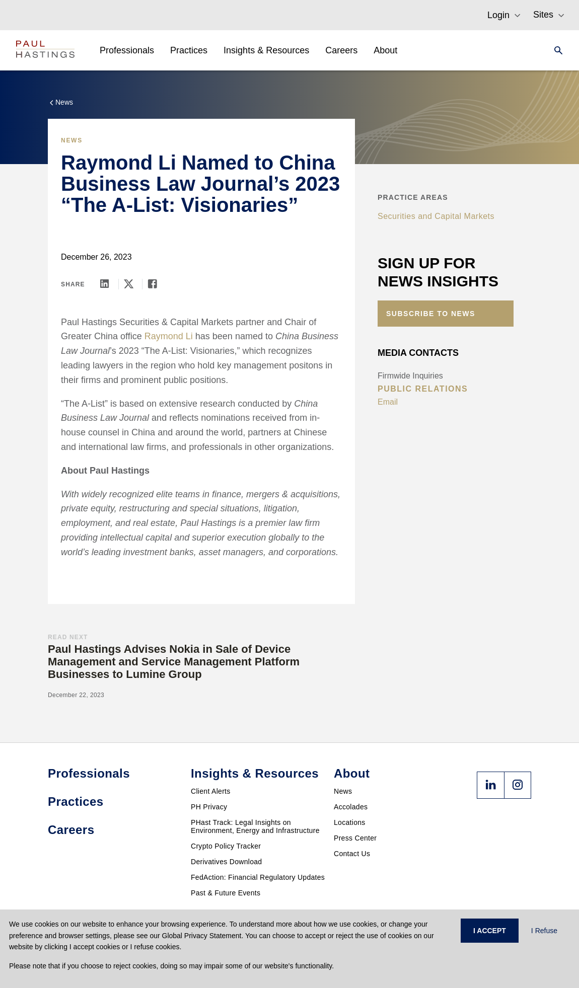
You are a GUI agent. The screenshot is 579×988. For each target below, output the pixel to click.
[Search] (555, 50)
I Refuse (544, 931)
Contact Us (352, 854)
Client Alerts (211, 791)
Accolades (351, 807)
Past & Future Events (225, 893)
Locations (350, 822)
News (343, 791)
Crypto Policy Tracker (226, 846)
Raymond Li (168, 336)
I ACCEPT (489, 931)
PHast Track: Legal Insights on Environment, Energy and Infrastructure (255, 826)
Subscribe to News (430, 314)
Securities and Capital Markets (436, 216)
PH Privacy (209, 807)
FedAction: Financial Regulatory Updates (258, 877)
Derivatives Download (226, 862)
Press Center (355, 838)
